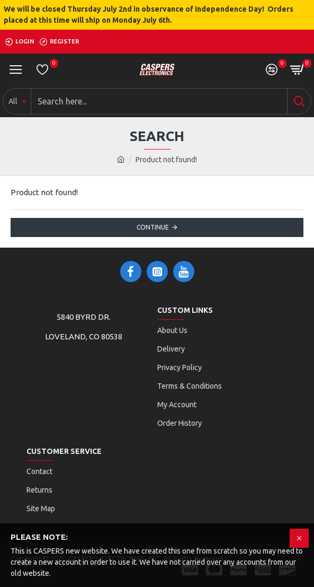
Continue (153, 227)
